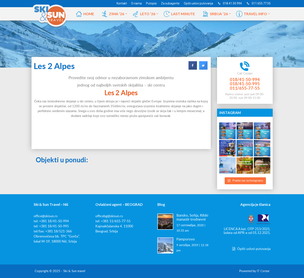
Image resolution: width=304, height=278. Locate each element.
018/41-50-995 (245, 83)
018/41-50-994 (245, 79)
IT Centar (263, 271)
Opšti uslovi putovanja (250, 249)
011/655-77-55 (245, 88)
